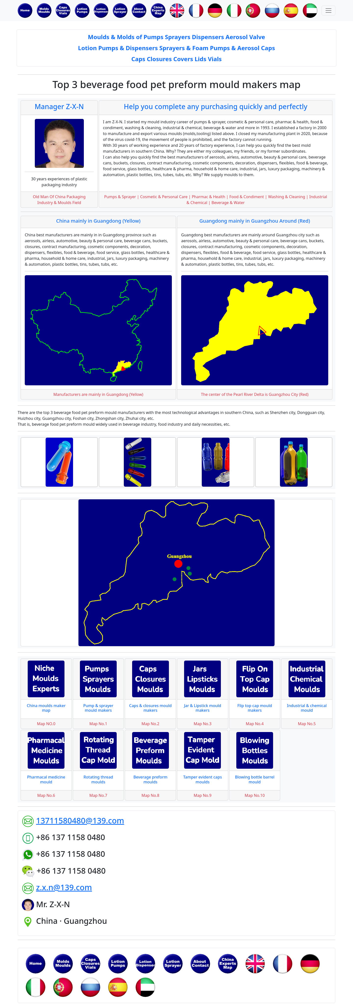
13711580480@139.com (80, 820)
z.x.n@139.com (64, 887)
